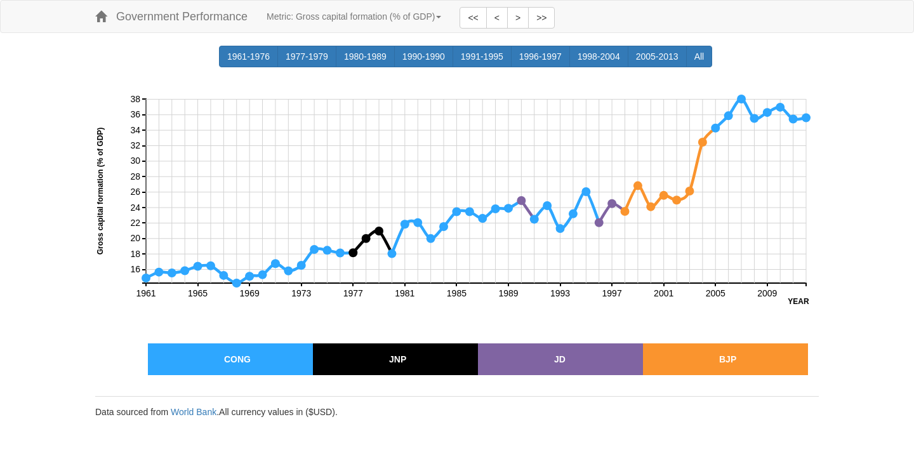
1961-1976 (252, 56)
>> (541, 18)
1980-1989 (369, 56)
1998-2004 (603, 56)
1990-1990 (427, 56)
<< (473, 18)
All (703, 56)
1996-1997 (544, 56)
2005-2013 (661, 56)
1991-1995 (486, 56)
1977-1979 (311, 56)
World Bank (193, 412)
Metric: (354, 16)
